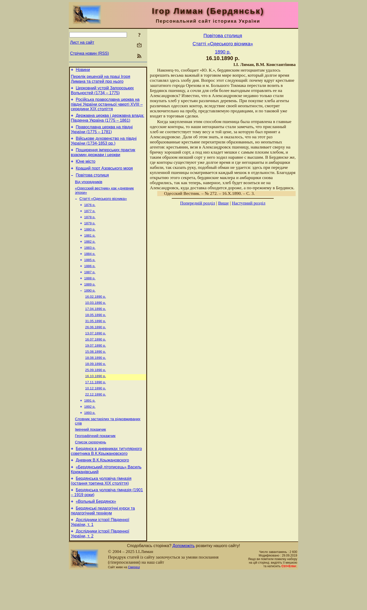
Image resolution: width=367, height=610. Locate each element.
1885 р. (89, 276)
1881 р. (89, 249)
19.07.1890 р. (95, 368)
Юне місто (85, 168)
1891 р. (89, 428)
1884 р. (89, 269)
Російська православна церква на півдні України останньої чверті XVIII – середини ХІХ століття (107, 107)
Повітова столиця (92, 183)
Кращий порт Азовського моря (104, 176)
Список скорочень (90, 474)
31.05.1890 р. (95, 342)
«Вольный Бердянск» (96, 537)
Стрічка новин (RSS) (89, 53)
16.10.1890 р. (95, 401)
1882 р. (89, 256)
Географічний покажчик (95, 467)
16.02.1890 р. (95, 315)
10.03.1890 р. (95, 322)
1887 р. (89, 289)
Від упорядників (88, 191)
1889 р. (89, 302)
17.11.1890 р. (95, 408)
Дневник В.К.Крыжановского (102, 493)
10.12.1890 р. (95, 415)
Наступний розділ (248, 203)
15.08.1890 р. (95, 375)
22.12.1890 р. (95, 421)
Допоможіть (184, 584)
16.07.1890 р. (95, 362)
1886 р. (89, 282)
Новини (83, 70)
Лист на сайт (82, 42)
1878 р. (89, 229)
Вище (223, 203)
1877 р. (89, 223)
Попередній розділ (197, 203)
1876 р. (89, 216)
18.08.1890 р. (95, 382)
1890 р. (89, 309)
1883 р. (89, 262)
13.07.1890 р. (95, 355)
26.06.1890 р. (95, 348)
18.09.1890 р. (95, 388)
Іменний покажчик (90, 459)
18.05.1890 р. (95, 335)
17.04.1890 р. (95, 329)
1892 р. (89, 435)
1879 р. (89, 236)
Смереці (134, 605)
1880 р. (89, 243)
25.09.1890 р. (95, 395)
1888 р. (89, 295)
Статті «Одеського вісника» (103, 209)
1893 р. (89, 441)
